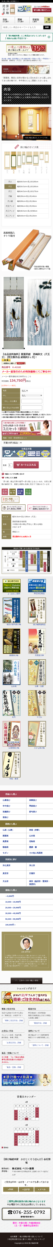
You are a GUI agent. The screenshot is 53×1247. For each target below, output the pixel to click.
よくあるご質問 (12, 587)
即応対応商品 (37, 587)
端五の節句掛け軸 (12, 611)
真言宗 (5, 873)
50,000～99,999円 (13, 919)
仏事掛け (6, 800)
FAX (11, 1189)
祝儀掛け (6, 812)
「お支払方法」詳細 (13, 1043)
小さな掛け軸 (37, 735)
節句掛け (33, 812)
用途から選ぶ (11, 794)
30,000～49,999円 (13, 913)
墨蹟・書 (33, 847)
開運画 (5, 836)
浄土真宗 (6, 865)
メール (42, 1189)
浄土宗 (32, 865)
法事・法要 (37, 673)
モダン (5, 853)
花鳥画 (32, 841)
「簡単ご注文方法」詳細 (13, 1020)
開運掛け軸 (11, 642)
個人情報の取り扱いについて (31, 1236)
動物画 (5, 847)
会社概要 (13, 1236)
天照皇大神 (37, 642)
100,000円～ (10, 925)
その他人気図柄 (35, 853)
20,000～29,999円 (13, 908)
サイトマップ (39, 1239)
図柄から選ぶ (11, 824)
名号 (11, 704)
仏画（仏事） (8, 830)
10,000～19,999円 (13, 902)
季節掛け (33, 806)
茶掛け (5, 817)
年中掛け (6, 806)
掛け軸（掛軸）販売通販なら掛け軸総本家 (16, 59)
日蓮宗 (32, 873)
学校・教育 (12, 766)
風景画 (5, 841)
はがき (27, 1189)
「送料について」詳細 (40, 1045)
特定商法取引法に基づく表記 (20, 1239)
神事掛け (33, 800)
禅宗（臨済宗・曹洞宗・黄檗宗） (39, 882)
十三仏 (37, 704)
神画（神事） (35, 830)
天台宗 (5, 881)
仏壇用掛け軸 (11, 735)
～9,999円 (9, 896)
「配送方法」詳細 (40, 1023)
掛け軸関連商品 (37, 611)
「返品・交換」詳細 (13, 1067)
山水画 (11, 673)
